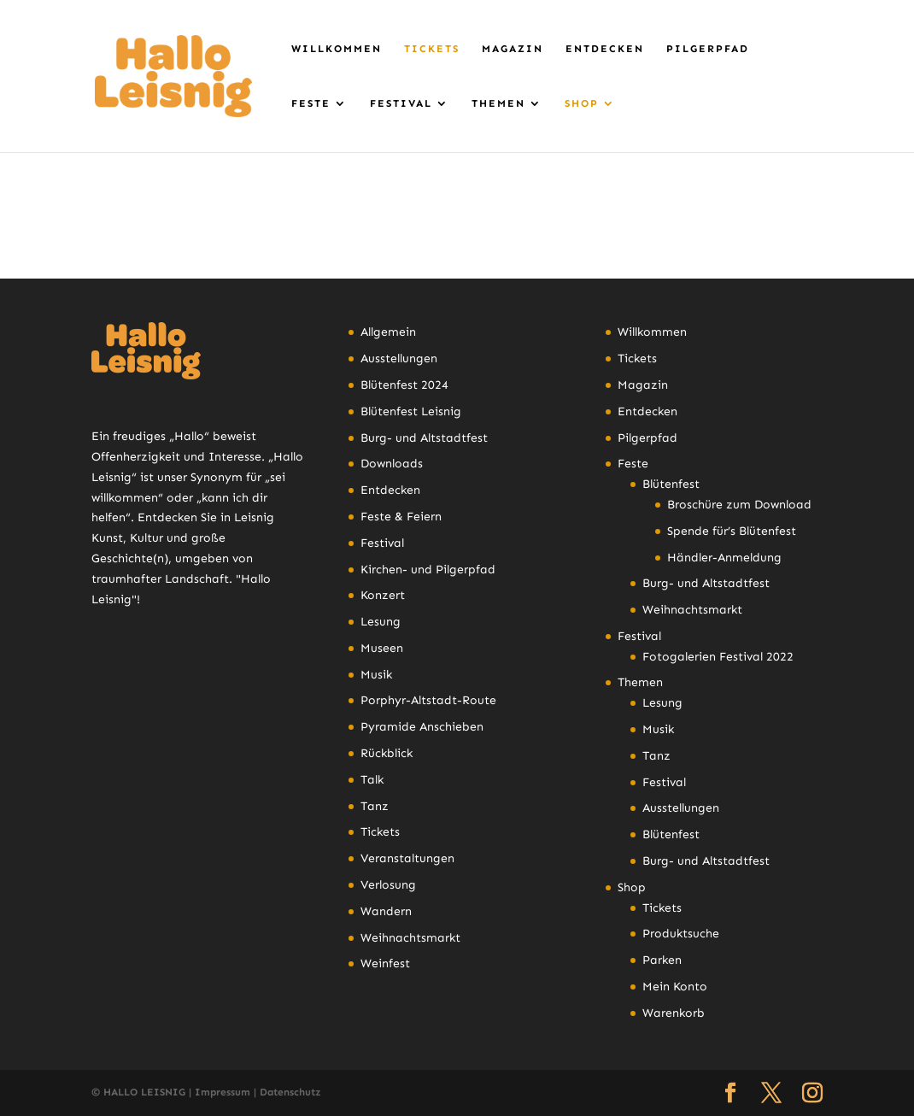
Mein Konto (674, 986)
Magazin (512, 49)
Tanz (374, 806)
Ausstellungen (398, 358)
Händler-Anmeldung (724, 557)
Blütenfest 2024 (404, 385)
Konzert (382, 595)
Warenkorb (673, 1013)
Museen (381, 648)
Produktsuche (680, 933)
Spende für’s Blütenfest (731, 531)
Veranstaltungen (407, 858)
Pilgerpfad (707, 49)
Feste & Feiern (401, 516)
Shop (582, 103)
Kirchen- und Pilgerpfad (427, 569)
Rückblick (386, 753)
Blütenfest (671, 484)
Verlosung (388, 885)
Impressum (222, 1092)
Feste (311, 103)
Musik (376, 674)
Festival (401, 103)
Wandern (386, 911)
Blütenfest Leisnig (410, 411)
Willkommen (336, 49)
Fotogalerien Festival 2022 (718, 656)
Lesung (380, 621)
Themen (498, 103)
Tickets (432, 49)
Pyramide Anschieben (421, 727)
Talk (372, 779)
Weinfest (385, 963)
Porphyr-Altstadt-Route (428, 700)
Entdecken (604, 49)
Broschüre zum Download (739, 504)
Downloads (391, 463)
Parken (662, 960)
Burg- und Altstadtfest (424, 438)
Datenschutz (290, 1092)
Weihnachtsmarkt (410, 938)
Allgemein (388, 332)
